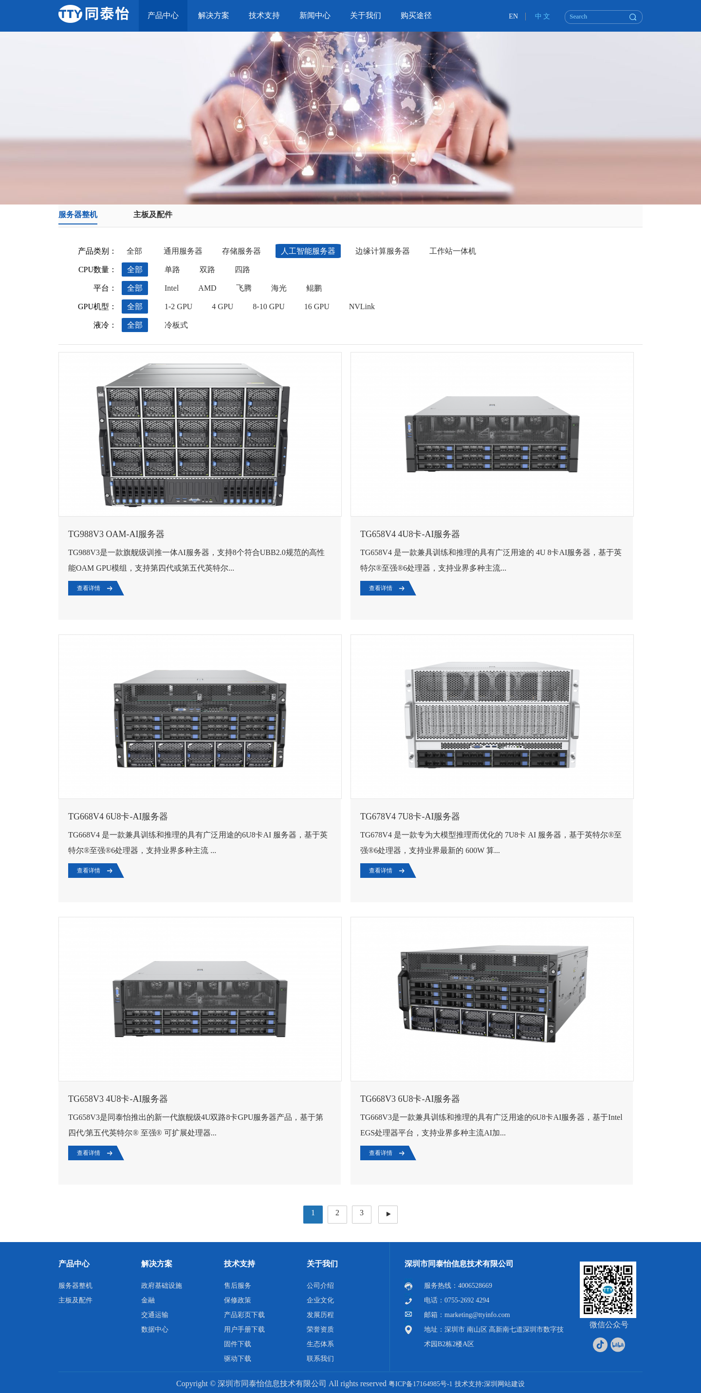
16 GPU (317, 306)
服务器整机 (77, 214)
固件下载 (237, 1344)
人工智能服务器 (308, 251)
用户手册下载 (244, 1329)
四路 (242, 269)
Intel (172, 288)
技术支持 (239, 1264)
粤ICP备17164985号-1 (420, 1384)
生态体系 (320, 1344)
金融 (148, 1300)
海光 (279, 288)
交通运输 (154, 1315)
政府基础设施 (161, 1285)
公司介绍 (320, 1285)
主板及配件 (152, 214)
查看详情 (88, 588)
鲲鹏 (314, 288)
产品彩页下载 (244, 1315)
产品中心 (74, 1264)
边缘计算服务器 (382, 251)
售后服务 (237, 1285)
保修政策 (237, 1300)
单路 (172, 269)
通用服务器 (183, 251)
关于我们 (322, 1264)
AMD (207, 288)
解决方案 (156, 1264)
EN (513, 16)
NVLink (362, 306)
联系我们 (320, 1358)
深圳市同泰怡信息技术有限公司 (459, 1264)
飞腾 (244, 288)
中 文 (543, 16)
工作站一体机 (452, 251)
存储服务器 (241, 251)
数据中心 (154, 1329)
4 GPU (222, 306)
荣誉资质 (320, 1329)
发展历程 (320, 1315)
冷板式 (176, 325)
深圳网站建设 (504, 1384)
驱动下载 (237, 1358)
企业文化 (320, 1300)
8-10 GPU (268, 306)
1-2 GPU (178, 306)
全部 (134, 251)
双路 (207, 269)
